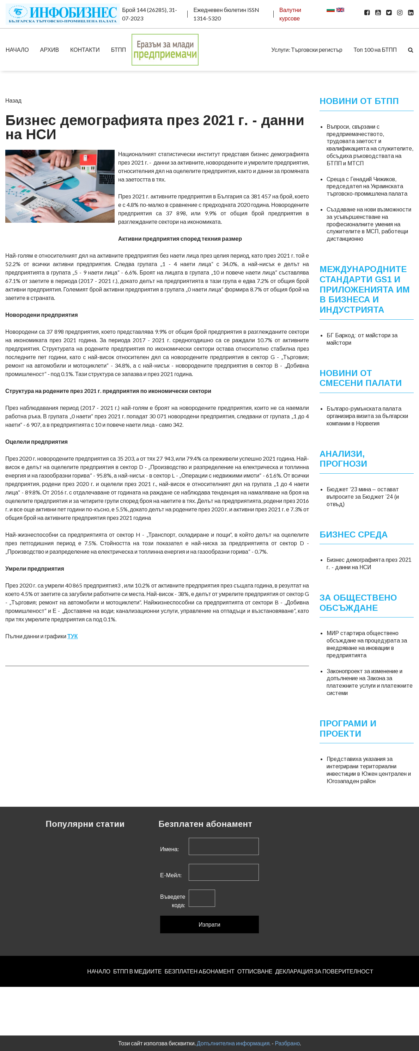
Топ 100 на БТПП (375, 49)
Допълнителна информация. (234, 1043)
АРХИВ (49, 49)
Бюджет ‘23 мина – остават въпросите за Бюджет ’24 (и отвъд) (363, 496)
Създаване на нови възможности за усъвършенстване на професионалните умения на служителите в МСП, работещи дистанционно (369, 224)
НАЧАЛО (17, 49)
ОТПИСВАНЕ (255, 971)
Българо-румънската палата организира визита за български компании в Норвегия (367, 416)
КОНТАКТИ (85, 49)
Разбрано (287, 1043)
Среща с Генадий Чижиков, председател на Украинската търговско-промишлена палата (367, 186)
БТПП (118, 49)
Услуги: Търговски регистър (306, 49)
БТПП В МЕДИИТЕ (137, 971)
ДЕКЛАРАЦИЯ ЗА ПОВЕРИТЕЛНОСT (324, 971)
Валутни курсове (290, 13)
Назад (13, 100)
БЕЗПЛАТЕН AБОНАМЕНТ (199, 971)
